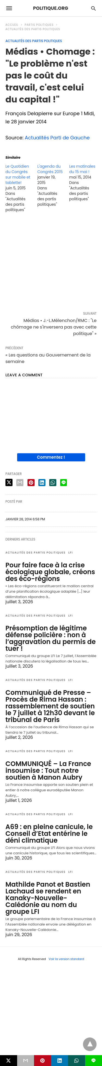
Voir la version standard (66, 959)
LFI (70, 553)
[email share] (19, 482)
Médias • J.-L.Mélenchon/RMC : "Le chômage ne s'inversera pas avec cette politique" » (54, 327)
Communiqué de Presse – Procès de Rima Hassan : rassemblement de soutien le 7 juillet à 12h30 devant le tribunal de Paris (50, 706)
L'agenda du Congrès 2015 (50, 169)
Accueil (11, 25)
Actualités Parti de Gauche (57, 137)
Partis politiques (39, 25)
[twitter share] (9, 482)
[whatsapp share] (52, 482)
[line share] (63, 482)
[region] (51, 263)
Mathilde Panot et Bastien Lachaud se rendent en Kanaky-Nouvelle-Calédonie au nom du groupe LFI (47, 898)
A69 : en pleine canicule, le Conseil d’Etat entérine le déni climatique (49, 833)
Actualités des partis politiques (32, 29)
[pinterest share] (31, 482)
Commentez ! (51, 457)
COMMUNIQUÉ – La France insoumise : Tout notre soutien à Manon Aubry (48, 770)
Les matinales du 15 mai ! (82, 169)
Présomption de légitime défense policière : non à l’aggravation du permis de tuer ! (50, 638)
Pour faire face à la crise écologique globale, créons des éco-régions (50, 572)
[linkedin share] (41, 482)
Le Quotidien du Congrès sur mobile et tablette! (17, 174)
